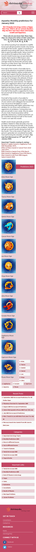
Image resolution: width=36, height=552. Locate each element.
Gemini (23, 367)
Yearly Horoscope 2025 (10, 451)
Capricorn (28, 383)
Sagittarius (6, 383)
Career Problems (8, 497)
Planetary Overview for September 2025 (15, 403)
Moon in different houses (11, 442)
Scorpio (16, 383)
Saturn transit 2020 (8, 157)
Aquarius (6, 387)
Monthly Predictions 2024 (11, 439)
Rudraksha (6, 484)
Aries (22, 361)
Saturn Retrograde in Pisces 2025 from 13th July (18, 410)
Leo (22, 374)
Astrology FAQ (7, 534)
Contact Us (6, 523)
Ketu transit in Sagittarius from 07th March (16, 153)
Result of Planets (8, 491)
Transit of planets (9, 448)
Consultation (7, 520)
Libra (22, 380)
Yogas (5, 478)
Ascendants (7, 487)
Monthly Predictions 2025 (11, 471)
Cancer (23, 371)
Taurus (23, 364)
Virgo (22, 377)
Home (5, 531)
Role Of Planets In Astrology (12, 475)
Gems (5, 481)
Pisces (16, 387)
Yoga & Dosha (7, 458)
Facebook (8, 542)
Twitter (7, 547)
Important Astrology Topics (12, 435)
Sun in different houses (10, 445)
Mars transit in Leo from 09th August (14, 155)
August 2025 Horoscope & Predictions (15, 406)
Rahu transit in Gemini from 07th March (15, 151)
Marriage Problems (9, 494)
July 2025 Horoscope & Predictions (14, 413)
